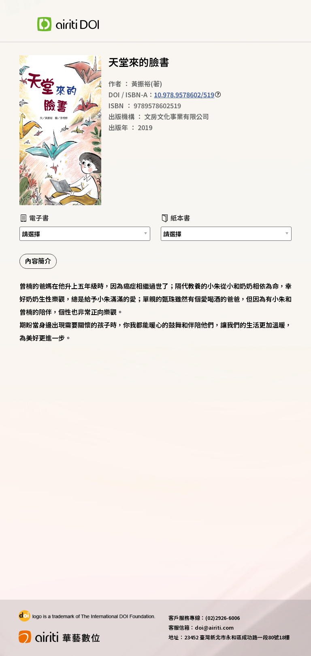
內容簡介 (38, 261)
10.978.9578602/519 (184, 94)
